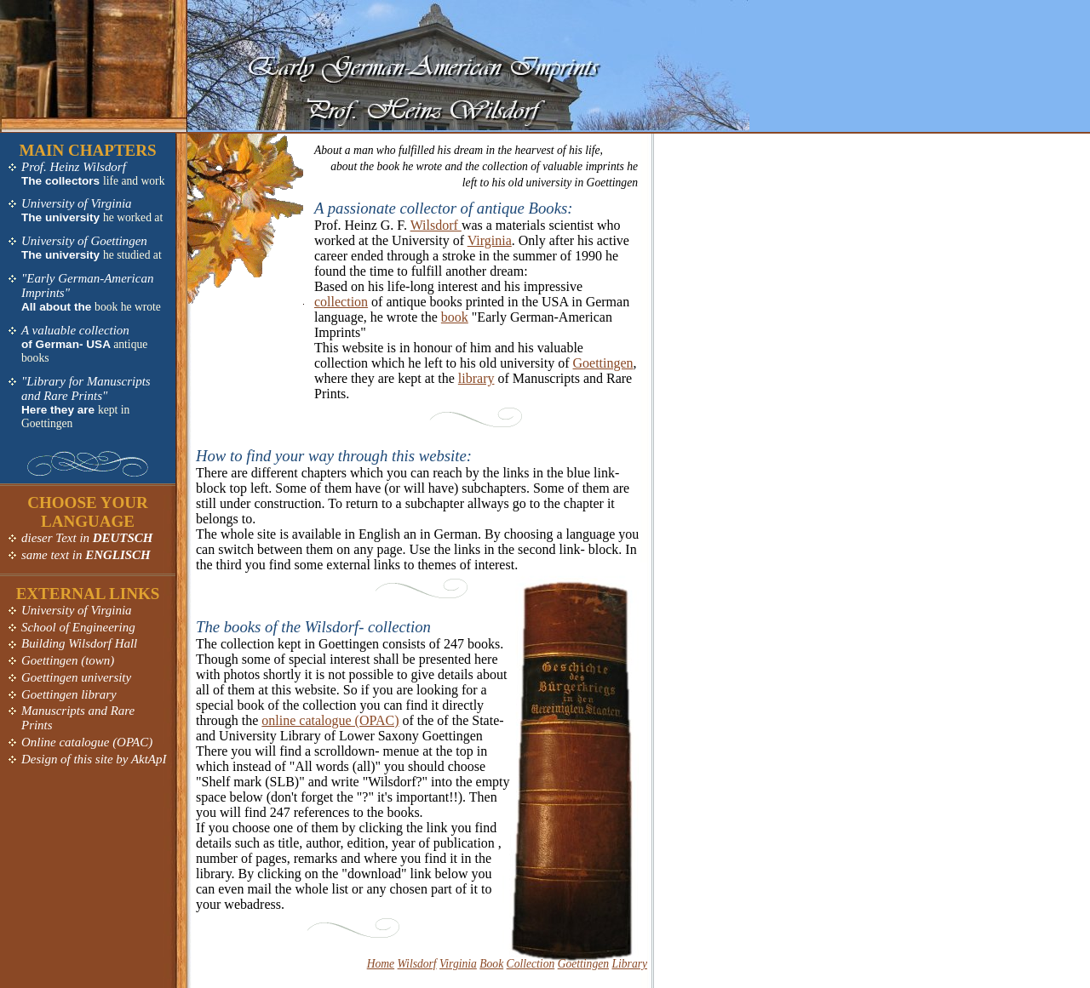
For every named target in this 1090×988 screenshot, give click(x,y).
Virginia (490, 240)
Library (629, 963)
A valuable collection (75, 330)
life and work (133, 180)
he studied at (132, 254)
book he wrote (128, 306)
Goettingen (603, 363)
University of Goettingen (84, 241)
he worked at (133, 217)
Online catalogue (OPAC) (86, 742)
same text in (86, 555)
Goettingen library (69, 694)
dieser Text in (86, 538)
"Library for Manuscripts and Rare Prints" (86, 388)
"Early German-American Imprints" (87, 285)
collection (341, 301)
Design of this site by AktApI (93, 759)
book (454, 317)
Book (491, 963)
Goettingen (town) (67, 660)
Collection (531, 963)
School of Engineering (78, 627)
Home (380, 963)
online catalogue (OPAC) (330, 720)
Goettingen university (76, 677)
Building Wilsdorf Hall (79, 643)
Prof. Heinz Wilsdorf (73, 167)
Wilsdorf (436, 225)
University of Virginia (76, 203)
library (476, 378)
